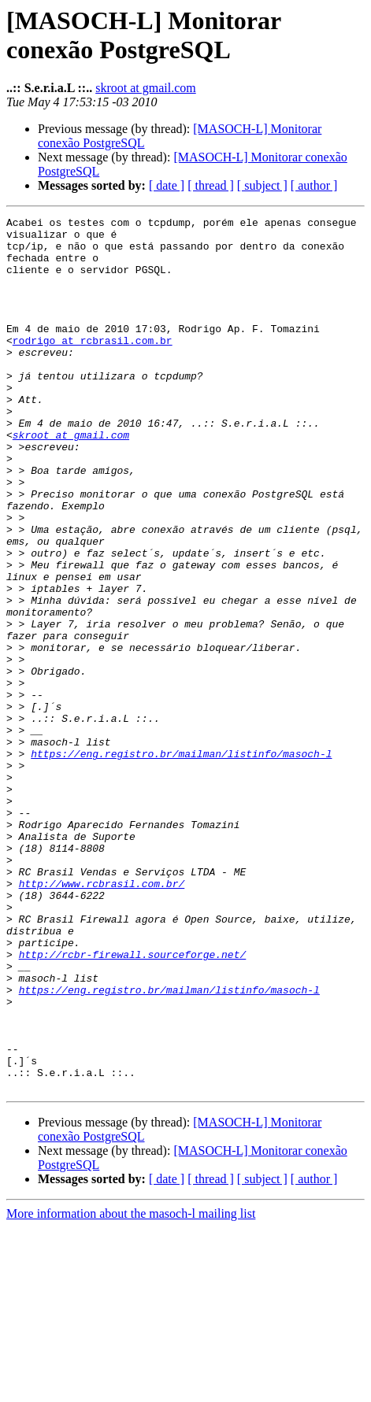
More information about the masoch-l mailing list (130, 1388)
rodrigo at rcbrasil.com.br (93, 366)
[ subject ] (262, 185)
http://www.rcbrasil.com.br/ (102, 1018)
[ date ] (166, 185)
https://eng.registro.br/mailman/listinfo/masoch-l (181, 862)
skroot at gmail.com (145, 87)
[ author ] (314, 185)
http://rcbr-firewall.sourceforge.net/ (133, 1103)
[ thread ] (210, 185)
